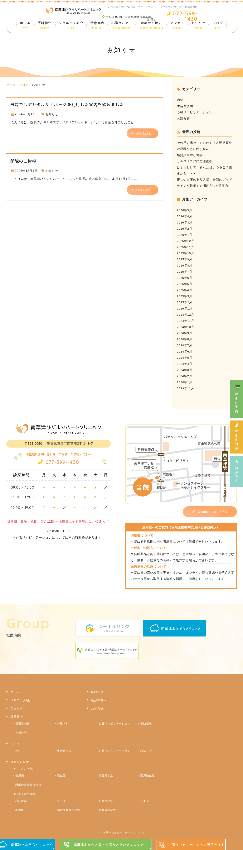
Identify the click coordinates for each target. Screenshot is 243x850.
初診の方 (236, 471)
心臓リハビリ (122, 25)
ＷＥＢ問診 (236, 437)
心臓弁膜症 (106, 798)
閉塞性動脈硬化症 (68, 807)
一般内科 (63, 723)
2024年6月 (185, 351)
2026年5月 (185, 210)
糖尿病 (19, 774)
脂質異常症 (106, 774)
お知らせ (198, 25)
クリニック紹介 (71, 25)
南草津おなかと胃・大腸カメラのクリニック (109, 844)
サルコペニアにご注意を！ (196, 161)
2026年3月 (185, 222)
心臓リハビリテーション (194, 112)
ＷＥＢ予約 (236, 403)
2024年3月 (185, 370)
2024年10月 (186, 327)
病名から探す (151, 25)
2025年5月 (185, 284)
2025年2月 (185, 302)
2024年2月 (185, 376)
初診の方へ (99, 700)
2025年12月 (186, 241)
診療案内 (97, 25)
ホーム (25, 25)
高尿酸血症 (147, 774)
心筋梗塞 (21, 798)
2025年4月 (185, 290)
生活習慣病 (185, 106)
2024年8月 (185, 339)
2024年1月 (185, 382)
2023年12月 (186, 388)
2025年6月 (185, 277)
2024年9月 (185, 333)
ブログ (217, 25)
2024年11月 (186, 320)
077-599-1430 (58, 461)
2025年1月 (185, 308)
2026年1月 (185, 234)
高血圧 (61, 774)
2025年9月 (185, 259)
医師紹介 (45, 25)
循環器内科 (22, 723)
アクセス (177, 25)
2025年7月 (185, 271)
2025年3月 (185, 296)
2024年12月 (186, 314)
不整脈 (19, 807)
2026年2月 (185, 228)
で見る (208, 512)
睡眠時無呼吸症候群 (28, 782)
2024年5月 (185, 357)
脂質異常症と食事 (190, 155)
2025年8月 (185, 265)
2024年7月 (185, 345)
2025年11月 (186, 247)
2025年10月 (186, 253)
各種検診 (21, 732)
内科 (180, 100)
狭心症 (61, 798)
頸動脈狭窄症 (107, 807)
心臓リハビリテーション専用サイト (196, 844)
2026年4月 (185, 216)
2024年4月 (185, 363)
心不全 (144, 798)
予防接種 (146, 723)
